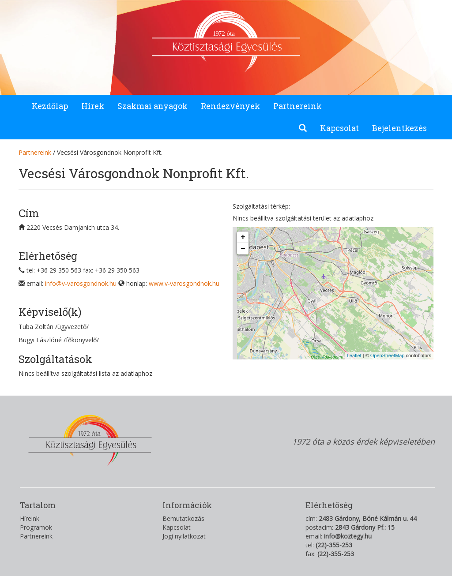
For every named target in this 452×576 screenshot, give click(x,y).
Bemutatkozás (183, 518)
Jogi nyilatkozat (184, 536)
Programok (36, 527)
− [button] (243, 248)
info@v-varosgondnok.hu (81, 283)
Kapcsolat (339, 128)
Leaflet (354, 355)
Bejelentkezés (399, 128)
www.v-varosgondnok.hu (184, 283)
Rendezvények (230, 106)
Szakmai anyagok (152, 106)
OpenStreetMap (387, 355)
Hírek (92, 106)
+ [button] (243, 237)
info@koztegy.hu (348, 536)
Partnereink (297, 106)
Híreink (29, 518)
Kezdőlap (50, 106)
